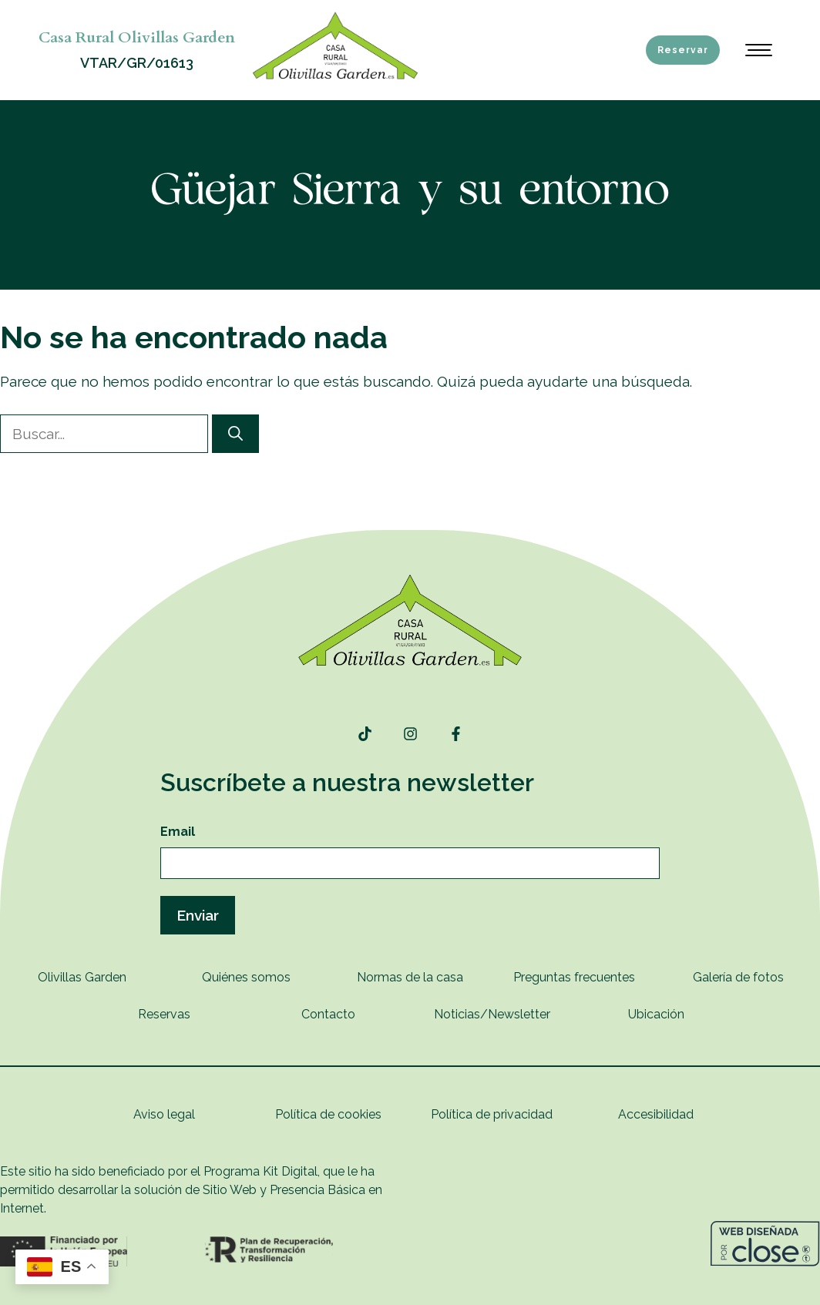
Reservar (682, 50)
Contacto (328, 1014)
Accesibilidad (656, 1114)
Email (177, 831)
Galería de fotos (738, 977)
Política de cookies (328, 1114)
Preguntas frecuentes (574, 977)
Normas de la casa (410, 977)
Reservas (164, 1014)
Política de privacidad (492, 1114)
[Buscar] (235, 434)
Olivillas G (66, 977)
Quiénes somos (246, 977)
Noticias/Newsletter (492, 1014)
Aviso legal (164, 1114)
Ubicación (656, 1014)
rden (113, 977)
